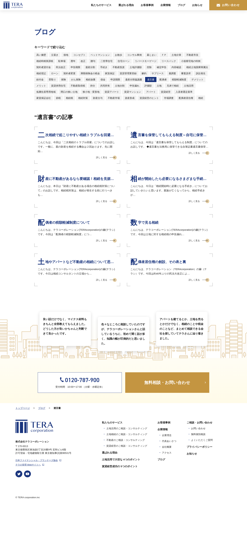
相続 (200, 98)
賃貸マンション (132, 91)
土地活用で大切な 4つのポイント (121, 496)
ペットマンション (100, 55)
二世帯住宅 (107, 61)
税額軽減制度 (179, 79)
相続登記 (41, 73)
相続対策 (83, 98)
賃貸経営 (165, 91)
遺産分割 (90, 67)
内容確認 (176, 67)
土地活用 (188, 85)
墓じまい (151, 55)
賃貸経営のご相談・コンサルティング (126, 482)
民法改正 (61, 67)
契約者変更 (69, 73)
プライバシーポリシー (199, 483)
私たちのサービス (101, 5)
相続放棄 (90, 79)
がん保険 (76, 79)
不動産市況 (192, 55)
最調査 (172, 73)
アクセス (167, 489)
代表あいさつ (169, 478)
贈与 (93, 61)
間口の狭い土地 (69, 91)
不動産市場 (114, 98)
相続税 (69, 98)
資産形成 (129, 98)
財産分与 (98, 98)
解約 (144, 73)
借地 (65, 55)
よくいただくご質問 (202, 477)
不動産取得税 (78, 85)
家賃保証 (110, 73)
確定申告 (161, 67)
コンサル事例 (134, 55)
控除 (149, 67)
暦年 (73, 61)
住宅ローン (124, 61)
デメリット (197, 79)
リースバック (169, 61)
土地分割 (120, 85)
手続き (103, 67)
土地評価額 (136, 67)
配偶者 (163, 79)
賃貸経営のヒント (149, 98)
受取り (52, 79)
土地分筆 (176, 55)
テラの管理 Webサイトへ (29, 501)
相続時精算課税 (44, 61)
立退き (54, 55)
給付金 (40, 79)
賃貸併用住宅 (58, 85)
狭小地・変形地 (91, 91)
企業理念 (167, 472)
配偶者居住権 (186, 98)
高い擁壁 (41, 55)
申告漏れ (134, 85)
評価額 (148, 85)
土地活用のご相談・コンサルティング (126, 465)
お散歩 (118, 55)
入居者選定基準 (184, 91)
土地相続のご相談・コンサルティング (126, 471)
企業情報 (165, 5)
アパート (151, 91)
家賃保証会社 (43, 98)
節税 (58, 98)
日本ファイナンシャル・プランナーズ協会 (38, 497)
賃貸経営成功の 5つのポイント (120, 503)
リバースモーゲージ (145, 61)
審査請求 (186, 73)
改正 (83, 61)
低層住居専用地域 (46, 91)
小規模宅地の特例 (190, 61)
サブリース (158, 73)
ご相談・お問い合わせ (199, 459)
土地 (159, 85)
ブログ (181, 5)
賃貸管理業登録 (128, 73)
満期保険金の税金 (90, 73)
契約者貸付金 (43, 67)
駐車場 (62, 61)
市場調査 (169, 98)
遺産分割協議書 (133, 79)
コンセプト (79, 55)
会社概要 (167, 483)
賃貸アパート (112, 91)
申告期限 (75, 67)
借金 (103, 79)
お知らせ (197, 5)
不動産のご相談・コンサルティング (125, 477)
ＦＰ (164, 55)
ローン (54, 73)
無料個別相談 (198, 471)
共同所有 (105, 85)
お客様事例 (147, 5)
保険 (63, 79)
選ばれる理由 (126, 5)
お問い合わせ (228, 5)
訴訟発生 (200, 73)
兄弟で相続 (173, 85)
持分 (92, 85)
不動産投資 (119, 67)
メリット (41, 85)
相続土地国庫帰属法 (197, 67)
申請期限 (115, 79)
